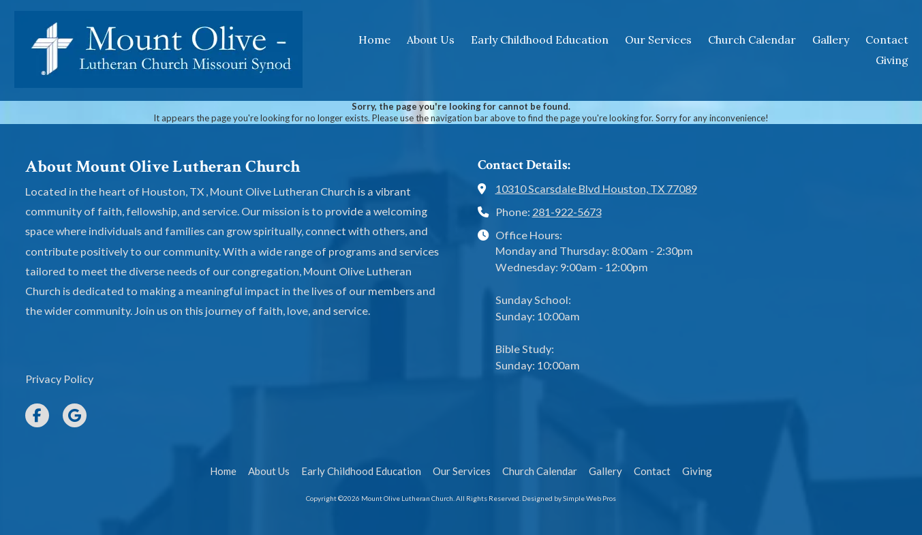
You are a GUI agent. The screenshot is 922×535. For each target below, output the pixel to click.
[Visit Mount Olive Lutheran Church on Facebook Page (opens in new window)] (37, 415)
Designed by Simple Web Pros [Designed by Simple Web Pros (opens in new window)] (569, 498)
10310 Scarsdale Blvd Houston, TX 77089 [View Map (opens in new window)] (596, 188)
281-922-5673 (567, 211)
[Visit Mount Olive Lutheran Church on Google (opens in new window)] (75, 415)
